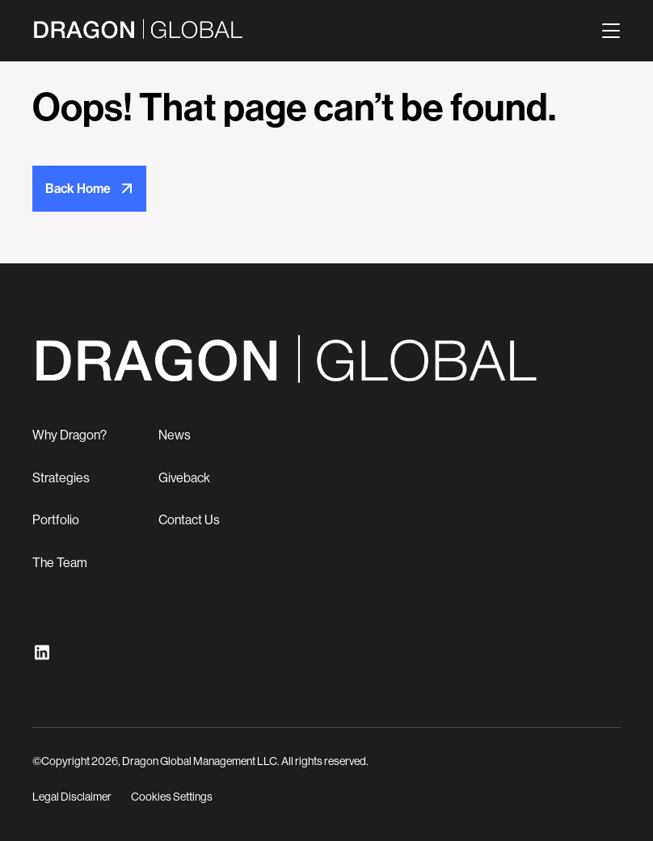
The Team (59, 562)
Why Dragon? (69, 435)
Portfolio (55, 520)
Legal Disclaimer (72, 796)
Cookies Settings (172, 796)
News (174, 435)
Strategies (61, 478)
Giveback (184, 478)
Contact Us (189, 520)
